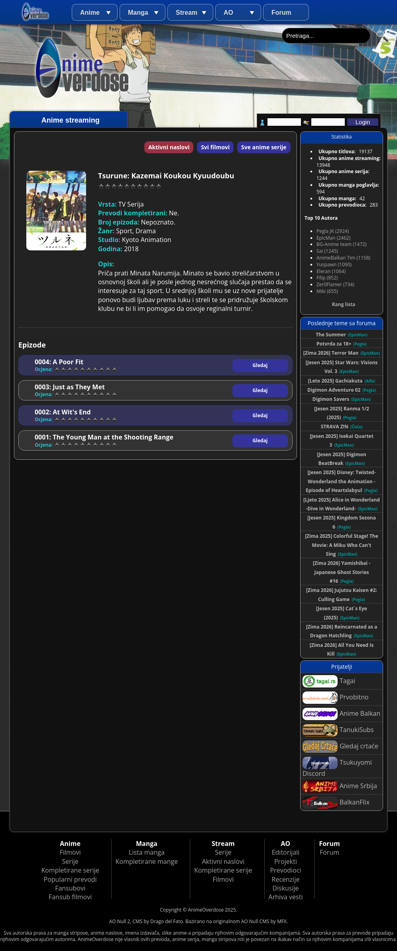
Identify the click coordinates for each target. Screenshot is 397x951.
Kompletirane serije (70, 870)
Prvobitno (336, 697)
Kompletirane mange (147, 861)
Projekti (285, 861)
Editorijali (286, 852)
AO (228, 12)
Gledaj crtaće (340, 746)
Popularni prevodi (70, 879)
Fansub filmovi (70, 896)
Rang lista (344, 304)
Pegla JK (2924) (332, 231)
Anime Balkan (341, 714)
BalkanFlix (336, 803)
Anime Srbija (340, 786)
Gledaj (260, 365)
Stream (186, 12)
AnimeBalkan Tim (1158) (343, 257)
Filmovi (70, 852)
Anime (90, 12)
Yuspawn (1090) (334, 264)
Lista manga (147, 852)
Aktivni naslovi (169, 147)
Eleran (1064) (331, 271)
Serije (70, 861)
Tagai (329, 681)
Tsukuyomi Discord (337, 767)
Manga (138, 12)
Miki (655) (327, 291)
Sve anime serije (264, 147)
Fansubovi (70, 888)
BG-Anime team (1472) (341, 244)
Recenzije (286, 879)
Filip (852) (327, 277)
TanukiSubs (338, 730)
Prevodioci (285, 870)
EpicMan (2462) (333, 237)
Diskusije (285, 888)
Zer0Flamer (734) (335, 284)
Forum (281, 12)
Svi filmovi (215, 147)
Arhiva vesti (286, 896)
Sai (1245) (327, 251)
